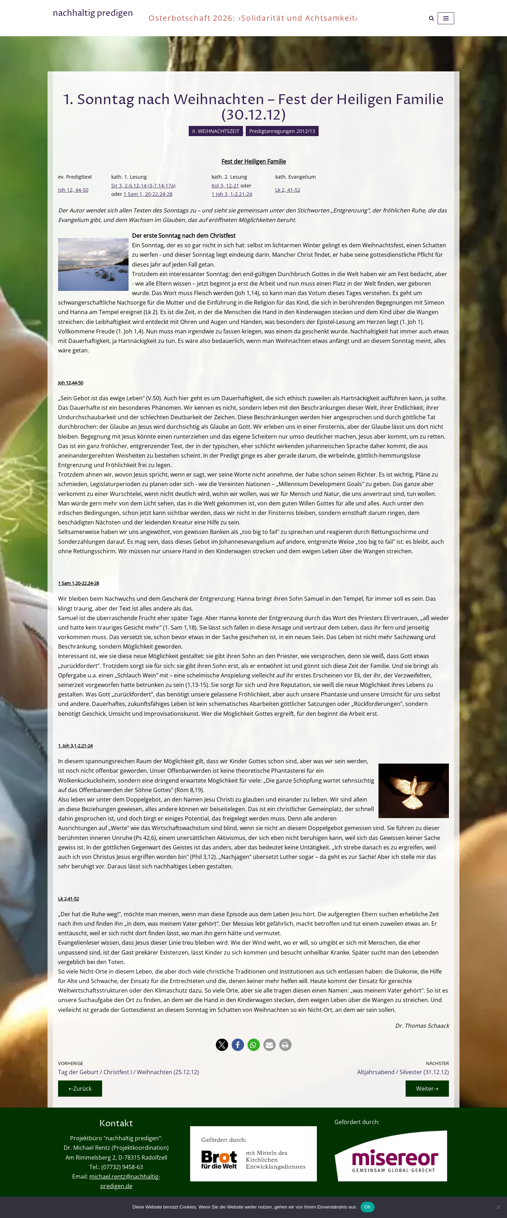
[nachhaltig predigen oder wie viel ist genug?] (93, 18)
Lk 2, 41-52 (287, 189)
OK (367, 1207)
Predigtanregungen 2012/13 (282, 131)
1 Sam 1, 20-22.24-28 (148, 194)
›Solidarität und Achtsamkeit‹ (298, 18)
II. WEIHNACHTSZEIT (215, 131)
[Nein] (498, 1207)
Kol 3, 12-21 (225, 185)
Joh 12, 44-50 (73, 189)
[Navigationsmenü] (446, 18)
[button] (222, 1045)
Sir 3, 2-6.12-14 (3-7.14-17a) (143, 185)
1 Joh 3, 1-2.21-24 (232, 194)
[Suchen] (431, 18)
